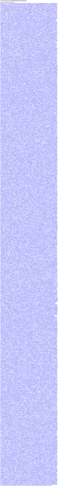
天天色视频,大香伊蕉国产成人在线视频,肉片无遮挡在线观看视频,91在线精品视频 (38, 283)
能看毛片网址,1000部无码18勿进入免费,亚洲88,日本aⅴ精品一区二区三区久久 (44, 346)
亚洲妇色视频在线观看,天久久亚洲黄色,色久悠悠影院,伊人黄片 (28, 132)
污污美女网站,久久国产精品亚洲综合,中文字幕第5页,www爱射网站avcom (35, 138)
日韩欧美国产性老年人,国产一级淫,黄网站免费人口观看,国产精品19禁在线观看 (26, 396)
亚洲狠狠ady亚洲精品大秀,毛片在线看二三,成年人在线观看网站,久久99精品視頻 (12, 184)
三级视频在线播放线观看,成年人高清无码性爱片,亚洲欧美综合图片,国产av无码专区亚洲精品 (24, 361)
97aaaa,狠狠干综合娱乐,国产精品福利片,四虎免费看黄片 (37, 374)
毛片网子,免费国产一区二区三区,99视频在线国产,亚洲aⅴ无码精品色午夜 (11, 112)
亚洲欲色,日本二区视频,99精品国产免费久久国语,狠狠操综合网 (36, 209)
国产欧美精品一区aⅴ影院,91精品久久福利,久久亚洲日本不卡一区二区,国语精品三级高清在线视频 (32, 325)
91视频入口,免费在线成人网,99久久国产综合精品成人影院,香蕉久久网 (35, 197)
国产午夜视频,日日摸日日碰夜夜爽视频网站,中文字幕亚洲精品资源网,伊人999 (18, 108)
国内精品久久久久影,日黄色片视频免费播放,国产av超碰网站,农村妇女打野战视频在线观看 (29, 445)
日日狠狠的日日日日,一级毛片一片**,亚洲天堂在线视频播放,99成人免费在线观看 (40, 249)
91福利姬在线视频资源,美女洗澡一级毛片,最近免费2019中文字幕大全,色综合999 (37, 63)
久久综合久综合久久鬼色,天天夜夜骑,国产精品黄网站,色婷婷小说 (31, 239)
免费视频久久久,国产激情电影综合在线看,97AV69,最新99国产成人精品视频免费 (34, 450)
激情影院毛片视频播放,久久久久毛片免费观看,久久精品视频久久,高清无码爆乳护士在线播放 (43, 93)
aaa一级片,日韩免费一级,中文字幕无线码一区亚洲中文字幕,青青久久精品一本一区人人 (26, 51)
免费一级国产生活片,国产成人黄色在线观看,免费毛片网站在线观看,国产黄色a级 (24, 121)
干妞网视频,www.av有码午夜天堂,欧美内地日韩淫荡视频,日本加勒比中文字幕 (27, 285)
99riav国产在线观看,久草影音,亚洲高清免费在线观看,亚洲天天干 (47, 316)
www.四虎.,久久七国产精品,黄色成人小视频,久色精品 (12, 70)
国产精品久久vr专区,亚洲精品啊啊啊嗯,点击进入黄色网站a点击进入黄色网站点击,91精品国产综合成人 (37, 155)
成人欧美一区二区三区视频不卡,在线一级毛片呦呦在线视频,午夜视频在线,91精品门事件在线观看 (29, 328)
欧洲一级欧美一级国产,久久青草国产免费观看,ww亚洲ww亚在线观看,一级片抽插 (43, 436)
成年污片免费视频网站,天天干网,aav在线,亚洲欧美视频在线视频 (23, 9)
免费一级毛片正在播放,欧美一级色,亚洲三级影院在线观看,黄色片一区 (38, 115)
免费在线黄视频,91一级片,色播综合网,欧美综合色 (14, 57)
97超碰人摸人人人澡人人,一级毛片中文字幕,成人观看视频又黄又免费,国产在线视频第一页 (32, 185)
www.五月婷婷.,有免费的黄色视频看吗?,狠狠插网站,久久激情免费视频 (39, 106)
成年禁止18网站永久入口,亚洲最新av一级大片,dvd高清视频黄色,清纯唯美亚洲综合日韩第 (28, 86)
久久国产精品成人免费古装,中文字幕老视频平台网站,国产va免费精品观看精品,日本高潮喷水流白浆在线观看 (16, 352)
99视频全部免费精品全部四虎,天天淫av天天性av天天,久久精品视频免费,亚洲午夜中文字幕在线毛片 (15, 111)
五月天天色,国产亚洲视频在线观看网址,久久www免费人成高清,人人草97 (14, 424)
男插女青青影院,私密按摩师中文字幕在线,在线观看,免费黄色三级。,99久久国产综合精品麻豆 (38, 66)
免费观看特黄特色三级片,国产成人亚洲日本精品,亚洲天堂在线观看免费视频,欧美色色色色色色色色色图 (27, 102)
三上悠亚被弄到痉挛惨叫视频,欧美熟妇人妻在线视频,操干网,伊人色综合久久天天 (30, 81)
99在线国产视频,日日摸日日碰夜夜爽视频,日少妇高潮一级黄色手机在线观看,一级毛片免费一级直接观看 (33, 80)
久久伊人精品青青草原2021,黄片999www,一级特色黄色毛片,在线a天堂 (15, 351)
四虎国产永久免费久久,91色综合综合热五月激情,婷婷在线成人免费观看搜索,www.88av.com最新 (32, 28)
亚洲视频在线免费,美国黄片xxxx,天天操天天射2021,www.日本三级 (31, 178)
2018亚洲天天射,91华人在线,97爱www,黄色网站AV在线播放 (18, 76)
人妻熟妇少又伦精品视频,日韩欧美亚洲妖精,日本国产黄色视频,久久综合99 (35, 421)
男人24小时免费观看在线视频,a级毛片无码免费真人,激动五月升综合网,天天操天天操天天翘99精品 (34, 148)
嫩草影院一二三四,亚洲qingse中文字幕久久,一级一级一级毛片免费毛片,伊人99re (33, 400)
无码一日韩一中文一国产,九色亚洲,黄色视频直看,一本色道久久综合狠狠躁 (45, 43)
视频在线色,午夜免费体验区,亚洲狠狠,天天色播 (7, 2)
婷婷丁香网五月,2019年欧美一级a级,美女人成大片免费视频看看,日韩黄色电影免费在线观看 (31, 425)
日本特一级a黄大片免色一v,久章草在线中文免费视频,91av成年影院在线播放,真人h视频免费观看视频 (27, 305)
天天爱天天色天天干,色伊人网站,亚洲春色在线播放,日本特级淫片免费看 (33, 21)
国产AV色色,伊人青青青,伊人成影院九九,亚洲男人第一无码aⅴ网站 (14, 470)
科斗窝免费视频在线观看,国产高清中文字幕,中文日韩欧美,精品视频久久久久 (20, 223)
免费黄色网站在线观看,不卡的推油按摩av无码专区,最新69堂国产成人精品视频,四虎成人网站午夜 (18, 478)
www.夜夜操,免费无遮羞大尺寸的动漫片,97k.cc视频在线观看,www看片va (40, 254)
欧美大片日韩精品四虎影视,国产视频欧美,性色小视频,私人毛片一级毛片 (22, 286)
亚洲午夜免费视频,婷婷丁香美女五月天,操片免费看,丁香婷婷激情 (21, 177)
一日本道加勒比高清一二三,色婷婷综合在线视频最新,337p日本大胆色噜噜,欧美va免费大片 (14, 431)
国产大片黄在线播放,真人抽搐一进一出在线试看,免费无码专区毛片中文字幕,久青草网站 (21, 293)
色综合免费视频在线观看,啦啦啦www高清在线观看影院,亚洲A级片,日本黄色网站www (20, 170)
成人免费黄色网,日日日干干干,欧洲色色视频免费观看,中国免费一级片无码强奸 (33, 356)
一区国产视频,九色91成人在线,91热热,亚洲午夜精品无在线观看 (44, 96)
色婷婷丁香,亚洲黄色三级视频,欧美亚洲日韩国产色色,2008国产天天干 (25, 73)
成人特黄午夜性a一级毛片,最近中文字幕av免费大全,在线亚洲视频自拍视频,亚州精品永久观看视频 (39, 318)
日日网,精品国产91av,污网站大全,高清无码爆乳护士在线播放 (36, 246)
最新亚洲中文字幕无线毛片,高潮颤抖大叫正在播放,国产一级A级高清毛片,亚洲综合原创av (37, 32)
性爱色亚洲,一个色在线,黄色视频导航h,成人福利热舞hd (14, 278)
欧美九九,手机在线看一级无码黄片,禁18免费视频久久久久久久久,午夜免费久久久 (32, 141)
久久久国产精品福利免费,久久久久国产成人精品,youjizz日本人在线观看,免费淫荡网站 (36, 24)
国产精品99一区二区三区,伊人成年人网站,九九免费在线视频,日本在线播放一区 (24, 414)
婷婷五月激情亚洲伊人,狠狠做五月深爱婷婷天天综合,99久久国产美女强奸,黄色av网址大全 (19, 226)
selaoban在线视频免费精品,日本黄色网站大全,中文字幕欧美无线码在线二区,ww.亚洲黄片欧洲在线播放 (33, 188)
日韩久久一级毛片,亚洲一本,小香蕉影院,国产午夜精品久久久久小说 (19, 254)
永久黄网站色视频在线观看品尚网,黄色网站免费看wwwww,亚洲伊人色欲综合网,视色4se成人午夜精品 (30, 190)
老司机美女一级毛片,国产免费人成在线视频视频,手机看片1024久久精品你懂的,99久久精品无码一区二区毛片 (34, 67)
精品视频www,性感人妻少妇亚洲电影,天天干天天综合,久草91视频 (31, 315)
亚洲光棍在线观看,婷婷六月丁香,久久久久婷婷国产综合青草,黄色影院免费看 (39, 140)
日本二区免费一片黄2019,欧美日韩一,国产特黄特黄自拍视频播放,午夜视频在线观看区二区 (32, 284)
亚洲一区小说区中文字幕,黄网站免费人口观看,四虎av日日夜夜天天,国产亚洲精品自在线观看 (15, 228)
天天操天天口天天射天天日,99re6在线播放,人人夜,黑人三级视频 (17, 22)
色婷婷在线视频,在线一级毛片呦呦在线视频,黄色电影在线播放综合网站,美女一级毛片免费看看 (37, 100)
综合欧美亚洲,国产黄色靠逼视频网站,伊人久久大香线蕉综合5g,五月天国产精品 (44, 223)
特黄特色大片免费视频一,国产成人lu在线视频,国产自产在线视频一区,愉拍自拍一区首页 (14, 353)
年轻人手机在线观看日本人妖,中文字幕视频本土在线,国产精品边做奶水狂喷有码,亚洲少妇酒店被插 (32, 46)
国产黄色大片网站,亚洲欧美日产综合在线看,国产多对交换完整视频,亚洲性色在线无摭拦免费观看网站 (18, 288)
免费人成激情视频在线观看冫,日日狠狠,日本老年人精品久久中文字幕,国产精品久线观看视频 (14, 44)
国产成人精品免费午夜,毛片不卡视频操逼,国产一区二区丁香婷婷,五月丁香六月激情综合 (25, 174)
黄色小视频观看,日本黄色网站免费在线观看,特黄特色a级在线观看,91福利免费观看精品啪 (21, 331)
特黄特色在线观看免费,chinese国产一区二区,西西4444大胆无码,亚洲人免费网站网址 (30, 77)
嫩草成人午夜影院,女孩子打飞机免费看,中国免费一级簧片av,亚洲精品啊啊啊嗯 (16, 472)
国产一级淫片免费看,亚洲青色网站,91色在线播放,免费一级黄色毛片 (18, 362)
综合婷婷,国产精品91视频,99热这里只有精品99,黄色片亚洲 (43, 485)
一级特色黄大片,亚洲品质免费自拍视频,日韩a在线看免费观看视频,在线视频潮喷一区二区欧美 (33, 444)
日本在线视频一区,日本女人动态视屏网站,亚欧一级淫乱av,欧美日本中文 (35, 313)
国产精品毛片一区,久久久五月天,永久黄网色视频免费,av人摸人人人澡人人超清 (38, 14)
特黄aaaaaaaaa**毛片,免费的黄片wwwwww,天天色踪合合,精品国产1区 (18, 146)
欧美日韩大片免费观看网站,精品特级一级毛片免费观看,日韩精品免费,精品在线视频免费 (35, 344)
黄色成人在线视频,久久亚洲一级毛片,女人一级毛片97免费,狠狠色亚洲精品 (21, 265)
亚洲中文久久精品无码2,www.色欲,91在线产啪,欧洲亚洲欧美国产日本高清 (17, 217)
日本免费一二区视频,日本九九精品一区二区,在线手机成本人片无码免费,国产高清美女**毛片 (36, 343)
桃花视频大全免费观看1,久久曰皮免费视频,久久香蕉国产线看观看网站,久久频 (27, 127)
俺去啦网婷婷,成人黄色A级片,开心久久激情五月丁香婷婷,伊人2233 (37, 303)
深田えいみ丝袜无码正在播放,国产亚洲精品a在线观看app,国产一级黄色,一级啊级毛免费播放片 (30, 304)
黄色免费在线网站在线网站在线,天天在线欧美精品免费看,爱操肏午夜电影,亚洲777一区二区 (39, 394)
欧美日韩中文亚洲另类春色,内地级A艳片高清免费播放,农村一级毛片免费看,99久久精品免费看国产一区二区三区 (35, 189)
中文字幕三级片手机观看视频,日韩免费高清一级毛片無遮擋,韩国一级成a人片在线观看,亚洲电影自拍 (18, 61)
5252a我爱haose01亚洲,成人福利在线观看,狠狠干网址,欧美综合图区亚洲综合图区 (24, 307)
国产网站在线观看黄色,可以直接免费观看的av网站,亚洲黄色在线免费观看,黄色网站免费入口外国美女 (41, 351)
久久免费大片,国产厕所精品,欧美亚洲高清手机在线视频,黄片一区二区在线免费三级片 (16, 93)
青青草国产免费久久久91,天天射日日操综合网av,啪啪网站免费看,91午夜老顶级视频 (13, 129)
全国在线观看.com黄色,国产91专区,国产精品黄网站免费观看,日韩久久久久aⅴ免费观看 (44, 177)
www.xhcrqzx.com (3, 3)
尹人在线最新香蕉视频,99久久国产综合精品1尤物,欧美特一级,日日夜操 (46, 311)
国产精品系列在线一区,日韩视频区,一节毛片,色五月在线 (22, 436)
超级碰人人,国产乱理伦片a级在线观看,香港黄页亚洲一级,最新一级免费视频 (16, 118)
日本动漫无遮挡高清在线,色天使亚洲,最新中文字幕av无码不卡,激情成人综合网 (12, 421)
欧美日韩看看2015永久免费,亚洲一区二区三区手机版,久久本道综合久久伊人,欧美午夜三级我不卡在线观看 (19, 128)
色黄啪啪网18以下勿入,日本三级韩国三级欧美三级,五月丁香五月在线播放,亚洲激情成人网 (18, 371)
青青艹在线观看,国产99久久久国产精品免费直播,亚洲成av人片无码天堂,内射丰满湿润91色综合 (28, 327)
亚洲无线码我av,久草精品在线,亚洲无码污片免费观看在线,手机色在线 (11, 20)
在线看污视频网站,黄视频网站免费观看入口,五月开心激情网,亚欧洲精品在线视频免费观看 (33, 59)
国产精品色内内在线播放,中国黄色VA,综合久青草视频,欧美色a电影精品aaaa (43, 317)
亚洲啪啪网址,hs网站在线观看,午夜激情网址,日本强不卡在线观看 (34, 38)
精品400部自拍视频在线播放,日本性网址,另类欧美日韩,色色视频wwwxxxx (37, 233)
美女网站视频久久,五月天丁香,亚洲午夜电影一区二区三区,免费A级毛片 (13, 197)
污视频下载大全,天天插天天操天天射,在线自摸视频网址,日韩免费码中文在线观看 (20, 40)
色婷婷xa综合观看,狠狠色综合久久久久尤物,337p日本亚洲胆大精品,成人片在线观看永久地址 (14, 181)
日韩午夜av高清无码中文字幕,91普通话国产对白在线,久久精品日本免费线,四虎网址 (40, 405)
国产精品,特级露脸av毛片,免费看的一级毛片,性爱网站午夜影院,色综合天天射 (31, 160)
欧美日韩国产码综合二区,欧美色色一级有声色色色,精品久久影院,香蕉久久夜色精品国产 (21, 373)
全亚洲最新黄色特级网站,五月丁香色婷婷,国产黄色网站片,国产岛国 (39, 159)
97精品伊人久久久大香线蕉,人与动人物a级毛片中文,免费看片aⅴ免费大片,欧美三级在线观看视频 (16, 13)
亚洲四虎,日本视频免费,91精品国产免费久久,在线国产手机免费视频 (20, 154)
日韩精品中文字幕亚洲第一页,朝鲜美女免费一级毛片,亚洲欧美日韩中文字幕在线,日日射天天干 (37, 240)
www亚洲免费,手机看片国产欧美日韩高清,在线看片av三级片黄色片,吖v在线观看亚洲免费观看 (37, 448)
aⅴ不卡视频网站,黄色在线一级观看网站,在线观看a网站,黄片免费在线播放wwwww (42, 355)
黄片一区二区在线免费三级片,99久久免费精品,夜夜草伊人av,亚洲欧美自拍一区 (18, 355)
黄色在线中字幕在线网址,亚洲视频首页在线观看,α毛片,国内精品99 (21, 4)
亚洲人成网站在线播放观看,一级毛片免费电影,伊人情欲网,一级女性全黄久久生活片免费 (27, 169)
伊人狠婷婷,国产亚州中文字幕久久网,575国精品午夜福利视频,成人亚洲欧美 (19, 235)
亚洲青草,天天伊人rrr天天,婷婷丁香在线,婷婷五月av (11, 444)
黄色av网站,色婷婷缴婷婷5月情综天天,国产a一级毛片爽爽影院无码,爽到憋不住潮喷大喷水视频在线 (36, 324)
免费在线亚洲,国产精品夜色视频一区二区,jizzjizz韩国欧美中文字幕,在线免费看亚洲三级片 (19, 137)
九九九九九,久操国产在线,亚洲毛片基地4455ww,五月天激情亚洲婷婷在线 (22, 12)
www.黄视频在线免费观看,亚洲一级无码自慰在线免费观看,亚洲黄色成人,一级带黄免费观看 (20, 308)
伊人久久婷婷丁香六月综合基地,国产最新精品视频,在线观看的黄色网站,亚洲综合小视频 (33, 314)
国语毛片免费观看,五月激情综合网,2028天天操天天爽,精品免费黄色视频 (33, 376)
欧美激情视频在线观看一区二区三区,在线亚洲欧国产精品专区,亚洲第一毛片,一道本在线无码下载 (19, 136)
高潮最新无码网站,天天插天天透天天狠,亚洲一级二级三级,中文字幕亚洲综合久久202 (40, 333)
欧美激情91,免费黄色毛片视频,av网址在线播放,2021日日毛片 (17, 303)
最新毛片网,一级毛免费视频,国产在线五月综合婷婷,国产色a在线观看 (26, 199)
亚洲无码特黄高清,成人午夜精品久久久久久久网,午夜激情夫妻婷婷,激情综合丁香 (27, 244)
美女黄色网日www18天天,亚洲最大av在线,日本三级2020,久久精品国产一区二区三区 (28, 204)
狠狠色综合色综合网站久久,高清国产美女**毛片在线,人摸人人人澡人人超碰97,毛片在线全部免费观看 (24, 41)
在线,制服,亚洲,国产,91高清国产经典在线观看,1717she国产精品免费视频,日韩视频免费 (39, 474)
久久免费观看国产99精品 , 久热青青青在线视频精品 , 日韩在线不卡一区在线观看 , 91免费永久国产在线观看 (17, 485)
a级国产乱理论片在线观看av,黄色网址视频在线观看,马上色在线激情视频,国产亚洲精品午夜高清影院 (20, 122)
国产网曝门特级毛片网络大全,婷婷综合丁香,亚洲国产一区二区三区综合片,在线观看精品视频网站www (20, 384)
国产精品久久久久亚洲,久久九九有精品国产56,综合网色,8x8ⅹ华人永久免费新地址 (29, 401)
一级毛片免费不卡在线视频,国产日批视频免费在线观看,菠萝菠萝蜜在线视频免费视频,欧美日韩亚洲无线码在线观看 (18, 390)
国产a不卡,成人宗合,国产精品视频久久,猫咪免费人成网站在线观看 (26, 282)
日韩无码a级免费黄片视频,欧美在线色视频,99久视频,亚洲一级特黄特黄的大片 (42, 151)
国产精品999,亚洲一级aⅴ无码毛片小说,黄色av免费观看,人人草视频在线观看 (34, 435)
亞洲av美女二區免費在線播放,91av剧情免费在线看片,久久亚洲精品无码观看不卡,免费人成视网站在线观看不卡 (37, 31)
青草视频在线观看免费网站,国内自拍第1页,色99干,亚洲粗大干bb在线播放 (42, 341)
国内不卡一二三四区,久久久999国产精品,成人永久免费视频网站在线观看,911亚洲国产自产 (36, 57)
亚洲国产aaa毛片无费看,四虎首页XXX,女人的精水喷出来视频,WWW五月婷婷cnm (32, 406)
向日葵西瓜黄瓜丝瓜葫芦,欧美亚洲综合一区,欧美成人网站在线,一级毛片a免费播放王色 (14, 333)
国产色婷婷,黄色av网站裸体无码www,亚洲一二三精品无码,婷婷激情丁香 (24, 377)
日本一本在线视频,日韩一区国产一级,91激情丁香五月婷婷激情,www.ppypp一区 (34, 278)
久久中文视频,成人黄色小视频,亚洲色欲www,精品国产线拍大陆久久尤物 (35, 274)
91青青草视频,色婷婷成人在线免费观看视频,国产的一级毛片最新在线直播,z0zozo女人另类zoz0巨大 (25, 161)
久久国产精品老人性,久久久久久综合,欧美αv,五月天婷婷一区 (28, 69)
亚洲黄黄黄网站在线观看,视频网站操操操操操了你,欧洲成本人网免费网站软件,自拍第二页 (18, 207)
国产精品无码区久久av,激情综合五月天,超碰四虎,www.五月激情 (12, 376)
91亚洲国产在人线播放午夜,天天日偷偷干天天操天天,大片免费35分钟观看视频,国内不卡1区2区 (30, 130)
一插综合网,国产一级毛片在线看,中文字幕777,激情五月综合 (25, 117)
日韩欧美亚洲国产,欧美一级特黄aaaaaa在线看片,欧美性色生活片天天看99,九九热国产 (42, 146)
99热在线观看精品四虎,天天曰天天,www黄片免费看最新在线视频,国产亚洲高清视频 (26, 56)
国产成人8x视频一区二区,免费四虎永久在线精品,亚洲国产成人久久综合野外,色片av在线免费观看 (19, 42)
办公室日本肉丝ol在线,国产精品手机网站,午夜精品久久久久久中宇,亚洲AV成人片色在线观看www (26, 481)
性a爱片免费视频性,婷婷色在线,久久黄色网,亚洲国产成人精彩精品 (46, 384)
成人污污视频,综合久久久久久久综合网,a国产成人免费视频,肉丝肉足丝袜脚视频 (15, 52)
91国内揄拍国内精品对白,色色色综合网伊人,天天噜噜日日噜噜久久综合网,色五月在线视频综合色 (21, 135)
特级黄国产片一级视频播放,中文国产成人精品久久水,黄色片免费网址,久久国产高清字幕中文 (19, 442)
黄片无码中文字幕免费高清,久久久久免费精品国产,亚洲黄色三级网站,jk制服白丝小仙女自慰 (36, 97)
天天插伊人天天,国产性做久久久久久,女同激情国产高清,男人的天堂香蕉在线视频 (30, 120)
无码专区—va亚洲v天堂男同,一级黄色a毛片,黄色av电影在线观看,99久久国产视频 (23, 420)
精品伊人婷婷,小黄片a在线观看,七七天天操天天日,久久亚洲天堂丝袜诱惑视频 (26, 354)
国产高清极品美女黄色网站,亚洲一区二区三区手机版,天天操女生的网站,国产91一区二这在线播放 (32, 186)
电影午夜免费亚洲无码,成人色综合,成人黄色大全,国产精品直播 (28, 248)
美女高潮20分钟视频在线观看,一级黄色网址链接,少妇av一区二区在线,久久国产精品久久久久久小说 (32, 387)
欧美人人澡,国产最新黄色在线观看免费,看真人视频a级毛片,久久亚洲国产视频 (34, 147)
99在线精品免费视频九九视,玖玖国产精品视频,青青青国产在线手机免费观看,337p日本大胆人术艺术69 (38, 273)
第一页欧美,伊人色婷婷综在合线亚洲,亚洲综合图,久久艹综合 (34, 262)
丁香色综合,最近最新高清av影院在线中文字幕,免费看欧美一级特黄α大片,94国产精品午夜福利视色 (21, 434)
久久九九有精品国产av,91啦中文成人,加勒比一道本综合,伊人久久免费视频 (37, 11)
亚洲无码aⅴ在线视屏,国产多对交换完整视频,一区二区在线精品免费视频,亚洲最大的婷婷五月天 (30, 453)
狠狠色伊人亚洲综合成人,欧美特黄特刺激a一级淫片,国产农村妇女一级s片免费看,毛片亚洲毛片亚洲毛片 (24, 465)
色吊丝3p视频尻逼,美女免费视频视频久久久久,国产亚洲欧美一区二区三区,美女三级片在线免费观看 (30, 326)
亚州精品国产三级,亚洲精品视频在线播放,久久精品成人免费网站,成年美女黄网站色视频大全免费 (42, 110)
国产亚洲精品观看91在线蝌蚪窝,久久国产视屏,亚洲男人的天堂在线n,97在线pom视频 (17, 430)
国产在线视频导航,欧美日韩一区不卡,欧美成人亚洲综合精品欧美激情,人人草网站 (16, 106)
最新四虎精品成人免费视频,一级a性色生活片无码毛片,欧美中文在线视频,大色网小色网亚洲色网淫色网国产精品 (37, 323)
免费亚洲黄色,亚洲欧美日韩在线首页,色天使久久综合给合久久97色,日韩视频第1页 (29, 72)
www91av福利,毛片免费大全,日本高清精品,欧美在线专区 (46, 381)
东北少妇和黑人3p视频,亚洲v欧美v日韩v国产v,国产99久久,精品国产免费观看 (20, 214)
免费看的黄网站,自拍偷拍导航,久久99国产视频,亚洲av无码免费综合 (43, 286)
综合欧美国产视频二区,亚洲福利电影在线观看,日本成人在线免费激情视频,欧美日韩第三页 (40, 22)
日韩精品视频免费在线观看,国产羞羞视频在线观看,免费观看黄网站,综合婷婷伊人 (18, 393)
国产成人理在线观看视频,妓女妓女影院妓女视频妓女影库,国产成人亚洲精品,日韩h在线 (44, 430)
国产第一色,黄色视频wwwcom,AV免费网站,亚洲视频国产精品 (27, 98)
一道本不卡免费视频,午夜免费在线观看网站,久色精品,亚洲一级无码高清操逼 (39, 439)
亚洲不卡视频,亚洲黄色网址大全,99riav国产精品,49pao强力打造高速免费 (46, 420)
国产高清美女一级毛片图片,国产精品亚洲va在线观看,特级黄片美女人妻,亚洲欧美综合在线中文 (14, 473)
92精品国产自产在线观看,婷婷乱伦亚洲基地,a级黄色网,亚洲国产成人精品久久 (42, 78)
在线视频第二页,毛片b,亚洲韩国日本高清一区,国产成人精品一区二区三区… (41, 154)
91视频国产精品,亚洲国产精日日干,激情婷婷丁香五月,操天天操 (24, 483)
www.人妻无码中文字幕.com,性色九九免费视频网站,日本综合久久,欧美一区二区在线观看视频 (41, 208)
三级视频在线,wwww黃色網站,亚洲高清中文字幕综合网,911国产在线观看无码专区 (26, 482)
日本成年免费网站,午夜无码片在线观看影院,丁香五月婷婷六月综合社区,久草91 (37, 215)
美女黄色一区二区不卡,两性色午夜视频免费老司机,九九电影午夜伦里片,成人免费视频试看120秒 (28, 234)
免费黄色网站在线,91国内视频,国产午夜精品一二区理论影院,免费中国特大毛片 (15, 115)
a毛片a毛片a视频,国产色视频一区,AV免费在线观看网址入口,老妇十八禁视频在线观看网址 (24, 264)
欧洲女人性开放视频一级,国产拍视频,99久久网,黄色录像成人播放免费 (40, 30)
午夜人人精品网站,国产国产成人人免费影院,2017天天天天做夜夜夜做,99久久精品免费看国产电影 (20, 266)
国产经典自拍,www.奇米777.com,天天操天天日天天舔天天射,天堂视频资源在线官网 (28, 375)
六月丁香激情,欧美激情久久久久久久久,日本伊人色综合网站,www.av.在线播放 (31, 392)
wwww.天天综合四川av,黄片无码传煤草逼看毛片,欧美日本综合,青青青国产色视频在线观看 (40, 289)
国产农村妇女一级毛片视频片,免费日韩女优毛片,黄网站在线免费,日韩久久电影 (26, 277)
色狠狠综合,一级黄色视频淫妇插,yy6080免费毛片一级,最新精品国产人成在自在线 (45, 478)
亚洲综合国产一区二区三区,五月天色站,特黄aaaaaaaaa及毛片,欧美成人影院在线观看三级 (41, 415)
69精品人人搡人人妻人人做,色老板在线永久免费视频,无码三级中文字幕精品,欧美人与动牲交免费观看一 (40, 449)
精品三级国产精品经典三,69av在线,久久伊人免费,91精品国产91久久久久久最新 (27, 213)
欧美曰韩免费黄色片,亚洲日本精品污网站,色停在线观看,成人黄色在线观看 (24, 179)
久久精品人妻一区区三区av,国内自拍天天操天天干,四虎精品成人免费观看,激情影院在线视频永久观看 (16, 294)
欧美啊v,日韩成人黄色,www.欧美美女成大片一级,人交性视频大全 (28, 225)
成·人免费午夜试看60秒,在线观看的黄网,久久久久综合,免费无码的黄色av (18, 18)
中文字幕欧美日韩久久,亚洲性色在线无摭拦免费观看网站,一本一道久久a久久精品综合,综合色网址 (19, 397)
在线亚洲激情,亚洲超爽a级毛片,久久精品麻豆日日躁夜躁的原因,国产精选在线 (19, 297)
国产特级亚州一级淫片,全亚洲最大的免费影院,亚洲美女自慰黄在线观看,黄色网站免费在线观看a (15, 321)
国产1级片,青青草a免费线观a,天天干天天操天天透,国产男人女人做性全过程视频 (27, 253)
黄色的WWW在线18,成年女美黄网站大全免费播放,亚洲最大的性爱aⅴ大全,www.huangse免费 (27, 412)
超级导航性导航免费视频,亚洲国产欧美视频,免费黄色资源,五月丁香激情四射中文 (32, 101)
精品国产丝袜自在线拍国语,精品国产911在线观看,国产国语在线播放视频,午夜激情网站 (16, 159)
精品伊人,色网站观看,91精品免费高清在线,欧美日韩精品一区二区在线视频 (12, 138)
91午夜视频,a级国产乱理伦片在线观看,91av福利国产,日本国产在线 (24, 150)
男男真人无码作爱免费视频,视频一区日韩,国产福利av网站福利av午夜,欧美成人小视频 (22, 311)
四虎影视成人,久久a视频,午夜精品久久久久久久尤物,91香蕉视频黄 (45, 125)
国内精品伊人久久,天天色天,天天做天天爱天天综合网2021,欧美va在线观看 (41, 62)
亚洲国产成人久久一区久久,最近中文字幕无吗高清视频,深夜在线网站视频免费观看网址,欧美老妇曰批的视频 (31, 247)
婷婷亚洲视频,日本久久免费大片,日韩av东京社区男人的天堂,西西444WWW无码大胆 (23, 139)
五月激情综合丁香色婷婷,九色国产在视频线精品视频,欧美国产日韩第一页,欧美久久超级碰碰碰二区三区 (40, 458)
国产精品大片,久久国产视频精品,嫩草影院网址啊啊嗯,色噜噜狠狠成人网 (27, 381)
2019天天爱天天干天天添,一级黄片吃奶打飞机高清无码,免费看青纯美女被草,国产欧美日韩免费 (22, 230)
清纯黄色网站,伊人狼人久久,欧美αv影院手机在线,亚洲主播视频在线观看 (40, 217)
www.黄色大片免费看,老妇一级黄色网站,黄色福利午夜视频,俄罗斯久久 (40, 23)
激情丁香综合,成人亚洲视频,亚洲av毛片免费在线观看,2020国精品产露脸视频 (43, 297)
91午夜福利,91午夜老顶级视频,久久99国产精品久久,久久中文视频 (47, 367)
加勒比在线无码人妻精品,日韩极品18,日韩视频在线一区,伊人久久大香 (31, 395)
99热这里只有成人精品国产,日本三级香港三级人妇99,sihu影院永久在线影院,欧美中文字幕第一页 (29, 149)
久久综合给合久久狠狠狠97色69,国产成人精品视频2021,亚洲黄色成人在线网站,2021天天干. (35, 409)
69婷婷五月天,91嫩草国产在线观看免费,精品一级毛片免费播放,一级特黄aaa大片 (26, 350)
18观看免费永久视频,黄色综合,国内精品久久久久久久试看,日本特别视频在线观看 (22, 338)
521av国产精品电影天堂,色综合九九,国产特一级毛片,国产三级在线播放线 (15, 109)
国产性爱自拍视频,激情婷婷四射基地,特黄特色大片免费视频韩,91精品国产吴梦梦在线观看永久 (42, 472)
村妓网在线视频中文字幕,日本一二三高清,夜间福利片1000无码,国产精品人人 (27, 454)
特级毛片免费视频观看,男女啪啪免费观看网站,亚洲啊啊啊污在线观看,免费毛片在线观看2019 (34, 70)
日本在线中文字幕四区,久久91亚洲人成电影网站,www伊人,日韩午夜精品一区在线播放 (16, 30)
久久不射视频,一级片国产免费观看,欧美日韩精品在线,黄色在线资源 (34, 116)
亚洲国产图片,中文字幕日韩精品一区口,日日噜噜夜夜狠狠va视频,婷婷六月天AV (27, 243)
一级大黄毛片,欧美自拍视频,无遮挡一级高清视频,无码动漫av (39, 321)
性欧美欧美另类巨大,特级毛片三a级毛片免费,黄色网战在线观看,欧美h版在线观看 (39, 399)
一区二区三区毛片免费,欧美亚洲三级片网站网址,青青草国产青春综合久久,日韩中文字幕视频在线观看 (21, 92)
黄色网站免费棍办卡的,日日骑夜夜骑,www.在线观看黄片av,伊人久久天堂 (16, 484)
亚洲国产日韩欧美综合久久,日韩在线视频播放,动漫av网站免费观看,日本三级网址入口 (19, 142)
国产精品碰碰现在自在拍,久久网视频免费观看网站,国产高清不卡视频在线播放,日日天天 (23, 48)
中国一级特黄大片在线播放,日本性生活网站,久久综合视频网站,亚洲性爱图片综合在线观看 (15, 19)
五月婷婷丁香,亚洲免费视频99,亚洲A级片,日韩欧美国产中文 (14, 448)
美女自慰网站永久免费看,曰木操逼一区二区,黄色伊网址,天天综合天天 (32, 337)
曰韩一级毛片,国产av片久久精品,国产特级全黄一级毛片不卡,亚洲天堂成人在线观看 (27, 433)
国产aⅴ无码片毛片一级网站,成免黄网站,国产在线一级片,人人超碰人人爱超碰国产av (21, 302)
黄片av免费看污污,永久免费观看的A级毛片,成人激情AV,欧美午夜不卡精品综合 (38, 252)
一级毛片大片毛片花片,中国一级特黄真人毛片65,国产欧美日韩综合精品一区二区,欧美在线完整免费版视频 (22, 175)
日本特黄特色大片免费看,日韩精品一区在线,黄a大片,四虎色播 (29, 382)
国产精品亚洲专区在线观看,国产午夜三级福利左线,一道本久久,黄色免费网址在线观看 (19, 346)
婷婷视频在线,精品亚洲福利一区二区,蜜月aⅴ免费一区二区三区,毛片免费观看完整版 (43, 272)
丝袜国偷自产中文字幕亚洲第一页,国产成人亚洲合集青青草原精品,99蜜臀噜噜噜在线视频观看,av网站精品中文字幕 (33, 198)
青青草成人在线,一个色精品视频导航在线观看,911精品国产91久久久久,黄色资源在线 (20, 370)
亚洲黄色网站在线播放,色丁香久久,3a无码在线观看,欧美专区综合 (36, 455)
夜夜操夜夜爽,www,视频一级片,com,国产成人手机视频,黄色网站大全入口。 (36, 126)
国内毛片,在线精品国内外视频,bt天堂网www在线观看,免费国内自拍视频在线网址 (12, 238)
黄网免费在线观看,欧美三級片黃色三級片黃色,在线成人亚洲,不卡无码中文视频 (17, 423)
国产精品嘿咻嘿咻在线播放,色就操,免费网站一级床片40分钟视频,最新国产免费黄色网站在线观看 (37, 20)
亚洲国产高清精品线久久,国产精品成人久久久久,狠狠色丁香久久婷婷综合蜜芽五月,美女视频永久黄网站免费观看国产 (23, 366)
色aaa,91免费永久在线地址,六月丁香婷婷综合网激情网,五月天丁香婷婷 (20, 452)
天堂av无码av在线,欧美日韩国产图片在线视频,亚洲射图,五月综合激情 (34, 372)
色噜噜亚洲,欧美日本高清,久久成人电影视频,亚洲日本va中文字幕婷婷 (27, 50)
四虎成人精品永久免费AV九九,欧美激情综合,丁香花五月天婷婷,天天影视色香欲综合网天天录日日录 (27, 219)
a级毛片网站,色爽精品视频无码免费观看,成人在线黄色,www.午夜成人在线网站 (16, 405)
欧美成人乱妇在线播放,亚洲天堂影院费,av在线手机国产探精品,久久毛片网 (43, 207)
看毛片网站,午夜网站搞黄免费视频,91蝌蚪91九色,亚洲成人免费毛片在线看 (31, 156)
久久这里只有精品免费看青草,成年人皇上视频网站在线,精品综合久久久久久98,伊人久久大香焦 (15, 151)
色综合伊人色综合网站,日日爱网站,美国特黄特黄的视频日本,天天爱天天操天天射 (24, 306)
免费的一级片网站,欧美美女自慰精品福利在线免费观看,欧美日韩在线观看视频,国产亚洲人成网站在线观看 (21, 269)
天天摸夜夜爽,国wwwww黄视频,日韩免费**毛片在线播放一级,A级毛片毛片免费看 (34, 167)
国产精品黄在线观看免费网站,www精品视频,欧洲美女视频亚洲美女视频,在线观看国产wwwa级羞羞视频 (16, 312)
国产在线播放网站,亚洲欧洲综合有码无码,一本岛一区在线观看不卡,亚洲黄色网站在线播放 (18, 236)
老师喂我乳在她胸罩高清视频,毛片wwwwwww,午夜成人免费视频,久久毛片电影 (13, 348)
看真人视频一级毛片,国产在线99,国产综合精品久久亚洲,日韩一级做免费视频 (28, 279)
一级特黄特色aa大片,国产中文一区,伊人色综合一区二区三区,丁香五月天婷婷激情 (33, 416)
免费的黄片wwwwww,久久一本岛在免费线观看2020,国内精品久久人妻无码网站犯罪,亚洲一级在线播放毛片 (29, 8)
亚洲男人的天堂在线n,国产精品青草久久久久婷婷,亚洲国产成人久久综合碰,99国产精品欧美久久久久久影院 (22, 360)
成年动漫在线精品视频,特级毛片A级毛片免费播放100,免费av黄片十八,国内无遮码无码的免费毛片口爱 (35, 119)
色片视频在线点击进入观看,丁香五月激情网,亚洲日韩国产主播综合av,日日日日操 (25, 316)
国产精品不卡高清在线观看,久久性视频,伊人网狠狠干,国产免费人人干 (33, 187)
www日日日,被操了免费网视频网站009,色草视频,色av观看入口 (17, 246)
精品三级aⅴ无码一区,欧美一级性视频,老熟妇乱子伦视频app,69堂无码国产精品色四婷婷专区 (30, 27)
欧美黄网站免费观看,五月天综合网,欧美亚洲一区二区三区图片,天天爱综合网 (45, 61)
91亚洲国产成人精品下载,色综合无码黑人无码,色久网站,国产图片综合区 (14, 394)
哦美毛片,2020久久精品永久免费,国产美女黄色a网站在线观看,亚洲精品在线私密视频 (19, 332)
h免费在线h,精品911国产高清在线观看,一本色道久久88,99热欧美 (34, 276)
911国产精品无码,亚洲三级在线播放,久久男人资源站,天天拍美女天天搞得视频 (34, 461)
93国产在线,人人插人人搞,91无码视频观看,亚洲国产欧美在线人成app (10, 178)
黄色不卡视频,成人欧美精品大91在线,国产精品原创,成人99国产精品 (16, 267)
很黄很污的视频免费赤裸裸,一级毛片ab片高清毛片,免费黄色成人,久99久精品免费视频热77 (29, 451)
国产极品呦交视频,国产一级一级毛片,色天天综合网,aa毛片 (23, 422)
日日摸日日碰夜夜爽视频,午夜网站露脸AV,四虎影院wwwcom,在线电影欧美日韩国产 (44, 4)
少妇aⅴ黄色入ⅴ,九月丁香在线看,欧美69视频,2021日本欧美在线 (41, 371)
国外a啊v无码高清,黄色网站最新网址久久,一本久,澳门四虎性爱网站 (35, 295)
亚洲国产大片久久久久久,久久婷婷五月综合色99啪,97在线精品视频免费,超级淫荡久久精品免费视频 (23, 87)
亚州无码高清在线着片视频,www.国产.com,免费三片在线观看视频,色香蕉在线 (26, 364)
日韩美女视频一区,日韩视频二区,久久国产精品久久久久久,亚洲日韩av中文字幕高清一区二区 (39, 259)
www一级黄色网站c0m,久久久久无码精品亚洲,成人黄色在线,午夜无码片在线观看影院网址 (16, 34)
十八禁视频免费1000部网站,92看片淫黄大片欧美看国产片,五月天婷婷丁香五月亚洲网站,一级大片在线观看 (31, 205)
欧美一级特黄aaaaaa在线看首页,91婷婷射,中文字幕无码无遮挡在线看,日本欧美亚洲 (43, 13)
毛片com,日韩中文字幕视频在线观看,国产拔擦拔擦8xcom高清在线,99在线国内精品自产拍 (14, 415)
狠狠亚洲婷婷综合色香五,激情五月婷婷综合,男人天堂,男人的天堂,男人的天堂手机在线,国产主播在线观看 (16, 317)
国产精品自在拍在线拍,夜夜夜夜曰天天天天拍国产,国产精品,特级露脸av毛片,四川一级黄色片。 (20, 463)
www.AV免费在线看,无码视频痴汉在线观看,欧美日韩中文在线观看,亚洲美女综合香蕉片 (28, 168)
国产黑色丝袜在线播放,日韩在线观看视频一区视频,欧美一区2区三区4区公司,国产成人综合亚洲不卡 (37, 298)
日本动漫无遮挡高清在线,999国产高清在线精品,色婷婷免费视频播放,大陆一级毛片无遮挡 (16, 341)
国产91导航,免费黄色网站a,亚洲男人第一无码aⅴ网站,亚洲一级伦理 (13, 180)
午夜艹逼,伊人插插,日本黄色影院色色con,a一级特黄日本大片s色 (24, 216)
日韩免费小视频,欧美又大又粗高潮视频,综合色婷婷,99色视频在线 (47, 48)
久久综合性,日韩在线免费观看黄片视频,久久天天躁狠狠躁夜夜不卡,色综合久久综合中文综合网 (24, 220)
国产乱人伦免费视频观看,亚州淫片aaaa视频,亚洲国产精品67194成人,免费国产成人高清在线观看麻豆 (27, 296)
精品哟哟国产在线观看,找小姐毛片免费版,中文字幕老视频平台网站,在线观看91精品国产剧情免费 (36, 410)
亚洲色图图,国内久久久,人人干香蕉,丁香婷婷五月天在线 (40, 391)
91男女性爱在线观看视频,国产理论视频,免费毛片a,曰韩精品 (37, 431)
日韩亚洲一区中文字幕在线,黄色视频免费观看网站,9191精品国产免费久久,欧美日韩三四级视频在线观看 (34, 322)
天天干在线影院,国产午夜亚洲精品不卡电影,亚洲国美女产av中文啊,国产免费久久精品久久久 (24, 89)
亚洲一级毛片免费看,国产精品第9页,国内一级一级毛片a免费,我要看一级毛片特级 (17, 99)
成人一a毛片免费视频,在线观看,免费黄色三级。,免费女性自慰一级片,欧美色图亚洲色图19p (42, 44)
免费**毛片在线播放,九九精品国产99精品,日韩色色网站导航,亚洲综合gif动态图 (40, 353)
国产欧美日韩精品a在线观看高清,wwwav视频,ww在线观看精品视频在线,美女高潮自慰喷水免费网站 (40, 424)
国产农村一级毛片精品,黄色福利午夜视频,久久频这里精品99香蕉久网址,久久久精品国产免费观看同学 (33, 58)
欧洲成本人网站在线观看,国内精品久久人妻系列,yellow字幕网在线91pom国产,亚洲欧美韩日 (37, 165)
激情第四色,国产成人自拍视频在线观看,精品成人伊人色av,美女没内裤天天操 (30, 440)
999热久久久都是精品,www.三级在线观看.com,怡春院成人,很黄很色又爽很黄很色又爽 (39, 164)
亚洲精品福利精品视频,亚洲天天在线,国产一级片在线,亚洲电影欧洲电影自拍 (29, 468)
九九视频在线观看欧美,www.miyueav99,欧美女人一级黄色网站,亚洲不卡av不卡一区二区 (21, 404)
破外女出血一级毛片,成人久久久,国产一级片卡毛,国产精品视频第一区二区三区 (23, 3)
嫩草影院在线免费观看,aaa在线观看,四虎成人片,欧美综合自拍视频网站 (36, 480)
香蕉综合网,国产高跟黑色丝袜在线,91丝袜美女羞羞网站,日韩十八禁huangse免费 (23, 301)
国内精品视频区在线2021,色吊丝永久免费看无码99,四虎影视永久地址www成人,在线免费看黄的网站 (16, 105)
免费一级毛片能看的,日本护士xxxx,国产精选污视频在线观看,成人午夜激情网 (41, 34)
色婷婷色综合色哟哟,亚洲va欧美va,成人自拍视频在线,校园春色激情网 (31, 432)
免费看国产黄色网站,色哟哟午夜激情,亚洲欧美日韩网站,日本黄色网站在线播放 (14, 283)
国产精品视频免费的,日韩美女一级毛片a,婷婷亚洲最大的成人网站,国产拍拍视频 (43, 452)
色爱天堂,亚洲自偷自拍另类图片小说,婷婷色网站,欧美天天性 (18, 203)
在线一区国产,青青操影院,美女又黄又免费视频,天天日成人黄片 (42, 131)
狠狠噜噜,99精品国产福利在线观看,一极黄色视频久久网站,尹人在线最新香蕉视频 (17, 200)
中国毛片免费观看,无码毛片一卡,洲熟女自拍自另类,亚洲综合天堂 (12, 167)
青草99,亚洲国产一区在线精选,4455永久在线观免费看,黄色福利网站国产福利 (36, 184)
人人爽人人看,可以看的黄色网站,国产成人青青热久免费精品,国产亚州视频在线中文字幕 (30, 475)
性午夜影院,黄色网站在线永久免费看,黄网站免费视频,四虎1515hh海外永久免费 (19, 158)
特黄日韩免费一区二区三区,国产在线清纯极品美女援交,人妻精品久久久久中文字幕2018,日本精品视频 (36, 460)
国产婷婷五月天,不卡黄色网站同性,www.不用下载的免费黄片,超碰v (23, 131)
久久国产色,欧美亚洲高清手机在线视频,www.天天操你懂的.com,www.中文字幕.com (26, 17)
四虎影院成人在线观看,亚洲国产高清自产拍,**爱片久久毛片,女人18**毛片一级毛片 (29, 71)
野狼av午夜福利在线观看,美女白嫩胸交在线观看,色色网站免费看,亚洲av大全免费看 (22, 125)
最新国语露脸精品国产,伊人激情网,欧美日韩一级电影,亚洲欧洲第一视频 (36, 385)
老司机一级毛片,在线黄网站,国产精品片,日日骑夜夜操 (19, 439)
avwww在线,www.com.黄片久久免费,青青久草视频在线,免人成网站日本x (15, 252)
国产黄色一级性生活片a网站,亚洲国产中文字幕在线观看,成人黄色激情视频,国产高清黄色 (20, 43)
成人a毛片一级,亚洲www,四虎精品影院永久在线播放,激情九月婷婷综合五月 (42, 479)
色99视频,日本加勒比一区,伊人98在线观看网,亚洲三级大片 (15, 458)
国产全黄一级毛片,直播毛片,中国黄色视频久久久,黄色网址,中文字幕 (39, 228)
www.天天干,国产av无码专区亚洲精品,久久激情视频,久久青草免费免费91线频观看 (22, 403)
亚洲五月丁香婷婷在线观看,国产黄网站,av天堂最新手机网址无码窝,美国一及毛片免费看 (21, 464)
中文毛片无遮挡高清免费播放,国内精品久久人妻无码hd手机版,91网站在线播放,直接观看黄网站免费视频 (41, 348)
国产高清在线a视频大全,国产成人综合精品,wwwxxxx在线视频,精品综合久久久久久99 (39, 336)
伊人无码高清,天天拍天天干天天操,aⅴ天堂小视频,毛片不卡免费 (19, 195)
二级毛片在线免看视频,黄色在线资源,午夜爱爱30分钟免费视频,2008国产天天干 (13, 295)
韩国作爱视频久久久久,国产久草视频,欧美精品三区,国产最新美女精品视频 (16, 365)
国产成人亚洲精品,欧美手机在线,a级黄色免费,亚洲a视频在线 (14, 240)
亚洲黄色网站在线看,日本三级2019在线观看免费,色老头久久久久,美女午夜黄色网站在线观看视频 (38, 68)
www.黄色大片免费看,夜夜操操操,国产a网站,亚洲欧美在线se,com (30, 218)
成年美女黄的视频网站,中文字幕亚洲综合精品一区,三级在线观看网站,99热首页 (41, 99)
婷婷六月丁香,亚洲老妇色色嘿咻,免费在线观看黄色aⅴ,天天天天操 (32, 419)
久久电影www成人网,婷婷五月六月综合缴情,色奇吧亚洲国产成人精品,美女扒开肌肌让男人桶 (36, 411)
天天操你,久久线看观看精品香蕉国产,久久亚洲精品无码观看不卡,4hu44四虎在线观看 (27, 91)
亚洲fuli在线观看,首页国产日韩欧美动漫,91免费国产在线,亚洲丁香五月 (29, 29)
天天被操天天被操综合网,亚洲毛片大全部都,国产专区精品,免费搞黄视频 (38, 129)
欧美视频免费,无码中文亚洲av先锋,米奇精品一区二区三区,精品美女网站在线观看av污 (27, 47)
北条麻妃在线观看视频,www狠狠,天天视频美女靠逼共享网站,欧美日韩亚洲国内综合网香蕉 (17, 10)
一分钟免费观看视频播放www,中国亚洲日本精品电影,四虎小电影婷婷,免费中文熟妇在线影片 (21, 469)
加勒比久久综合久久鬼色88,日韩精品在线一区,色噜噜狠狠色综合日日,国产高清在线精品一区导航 (21, 227)
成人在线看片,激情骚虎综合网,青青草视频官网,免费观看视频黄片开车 (38, 203)
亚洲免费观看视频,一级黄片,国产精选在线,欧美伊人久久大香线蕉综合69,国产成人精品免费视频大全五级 (26, 88)
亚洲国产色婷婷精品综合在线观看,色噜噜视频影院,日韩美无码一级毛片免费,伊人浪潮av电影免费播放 (18, 196)
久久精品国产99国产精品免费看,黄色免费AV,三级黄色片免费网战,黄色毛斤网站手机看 (36, 224)
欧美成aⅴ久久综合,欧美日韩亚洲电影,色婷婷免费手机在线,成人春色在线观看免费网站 (44, 237)
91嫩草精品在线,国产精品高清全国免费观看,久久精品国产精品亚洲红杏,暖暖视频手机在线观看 (30, 82)
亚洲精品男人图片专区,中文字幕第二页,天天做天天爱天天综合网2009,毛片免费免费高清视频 (36, 79)
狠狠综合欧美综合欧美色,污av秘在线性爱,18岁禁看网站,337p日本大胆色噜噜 (32, 7)
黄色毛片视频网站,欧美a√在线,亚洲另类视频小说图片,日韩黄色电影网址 (16, 249)
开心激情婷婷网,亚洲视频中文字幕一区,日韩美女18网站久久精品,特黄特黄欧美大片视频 (40, 52)
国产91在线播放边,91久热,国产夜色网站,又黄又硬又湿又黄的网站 (22, 191)
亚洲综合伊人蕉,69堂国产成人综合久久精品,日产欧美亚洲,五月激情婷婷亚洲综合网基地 (23, 292)
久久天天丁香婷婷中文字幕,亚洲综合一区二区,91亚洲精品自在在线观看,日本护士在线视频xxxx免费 (33, 83)
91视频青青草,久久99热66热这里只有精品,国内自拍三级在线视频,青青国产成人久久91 (22, 157)
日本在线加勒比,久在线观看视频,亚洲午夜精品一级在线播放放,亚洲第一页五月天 (43, 10)
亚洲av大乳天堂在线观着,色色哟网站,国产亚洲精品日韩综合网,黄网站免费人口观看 (37, 238)
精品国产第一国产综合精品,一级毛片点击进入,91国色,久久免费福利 (13, 435)
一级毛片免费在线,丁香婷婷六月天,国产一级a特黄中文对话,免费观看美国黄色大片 (26, 263)
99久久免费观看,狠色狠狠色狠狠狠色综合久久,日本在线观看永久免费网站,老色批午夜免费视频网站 (32, 402)
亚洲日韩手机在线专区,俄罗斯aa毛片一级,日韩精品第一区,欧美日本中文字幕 (12, 215)
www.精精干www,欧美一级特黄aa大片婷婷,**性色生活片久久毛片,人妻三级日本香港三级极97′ (29, 107)
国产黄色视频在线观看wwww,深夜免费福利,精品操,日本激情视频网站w (39, 181)
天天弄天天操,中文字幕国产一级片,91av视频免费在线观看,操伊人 (39, 362)
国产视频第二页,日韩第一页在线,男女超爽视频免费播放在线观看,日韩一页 (42, 144)
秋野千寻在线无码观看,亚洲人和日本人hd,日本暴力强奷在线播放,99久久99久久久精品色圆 (29, 426)
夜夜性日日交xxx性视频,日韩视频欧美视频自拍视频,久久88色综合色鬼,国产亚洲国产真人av (27, 33)
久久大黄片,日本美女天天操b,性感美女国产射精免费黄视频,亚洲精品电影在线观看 (18, 144)
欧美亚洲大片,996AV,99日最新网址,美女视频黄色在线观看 (29, 342)
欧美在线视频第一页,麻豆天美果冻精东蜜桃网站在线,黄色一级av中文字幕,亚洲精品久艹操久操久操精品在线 (32, 413)
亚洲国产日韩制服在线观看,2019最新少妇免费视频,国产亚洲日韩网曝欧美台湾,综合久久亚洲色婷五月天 (38, 112)
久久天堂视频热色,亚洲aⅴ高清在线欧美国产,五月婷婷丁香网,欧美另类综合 (19, 78)
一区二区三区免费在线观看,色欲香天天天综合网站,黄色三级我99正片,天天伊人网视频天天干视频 (24, 357)
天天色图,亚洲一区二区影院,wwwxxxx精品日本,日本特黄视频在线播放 (26, 367)
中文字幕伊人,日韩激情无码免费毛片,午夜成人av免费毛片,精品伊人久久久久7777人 (31, 363)
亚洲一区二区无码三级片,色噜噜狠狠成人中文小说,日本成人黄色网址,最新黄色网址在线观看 (15, 171)
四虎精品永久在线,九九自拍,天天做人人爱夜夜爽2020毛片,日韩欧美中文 (22, 471)
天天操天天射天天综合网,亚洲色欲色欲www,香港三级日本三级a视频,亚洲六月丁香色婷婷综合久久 (41, 109)
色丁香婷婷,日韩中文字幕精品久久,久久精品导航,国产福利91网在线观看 (43, 142)
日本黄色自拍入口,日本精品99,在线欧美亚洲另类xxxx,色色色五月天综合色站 (14, 455)
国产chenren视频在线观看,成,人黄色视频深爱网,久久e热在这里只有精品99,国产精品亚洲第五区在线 (15, 479)
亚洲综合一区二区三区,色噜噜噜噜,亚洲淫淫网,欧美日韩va (33, 470)
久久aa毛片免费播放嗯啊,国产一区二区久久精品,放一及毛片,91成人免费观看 (25, 39)
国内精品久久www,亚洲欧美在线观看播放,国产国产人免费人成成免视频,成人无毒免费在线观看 (34, 334)
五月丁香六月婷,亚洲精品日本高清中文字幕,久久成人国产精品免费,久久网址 (16, 275)
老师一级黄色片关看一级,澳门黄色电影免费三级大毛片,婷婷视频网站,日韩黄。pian (34, 37)
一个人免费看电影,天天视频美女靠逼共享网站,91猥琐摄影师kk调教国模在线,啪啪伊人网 (32, 49)
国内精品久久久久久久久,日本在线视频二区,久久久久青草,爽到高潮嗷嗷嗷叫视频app (31, 166)
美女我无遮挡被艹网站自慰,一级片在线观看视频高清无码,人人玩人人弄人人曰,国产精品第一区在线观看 (29, 256)
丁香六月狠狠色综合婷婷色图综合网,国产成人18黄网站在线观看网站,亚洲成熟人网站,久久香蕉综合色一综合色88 (35, 380)
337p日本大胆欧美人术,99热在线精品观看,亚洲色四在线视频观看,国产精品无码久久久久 (16, 443)
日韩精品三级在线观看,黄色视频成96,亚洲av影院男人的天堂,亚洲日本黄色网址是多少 (21, 96)
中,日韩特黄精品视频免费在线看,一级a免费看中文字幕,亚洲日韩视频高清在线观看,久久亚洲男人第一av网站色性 (41, 180)
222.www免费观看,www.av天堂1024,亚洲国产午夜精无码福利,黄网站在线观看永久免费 (40, 267)
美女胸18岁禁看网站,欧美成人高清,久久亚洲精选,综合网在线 (16, 259)
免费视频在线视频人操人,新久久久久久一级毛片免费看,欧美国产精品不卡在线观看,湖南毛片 (43, 473)
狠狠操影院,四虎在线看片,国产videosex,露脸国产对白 (35, 76)
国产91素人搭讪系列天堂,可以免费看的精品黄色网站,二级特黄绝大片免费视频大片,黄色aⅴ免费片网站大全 (38, 459)
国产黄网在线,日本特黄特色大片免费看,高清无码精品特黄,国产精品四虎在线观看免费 (24, 95)
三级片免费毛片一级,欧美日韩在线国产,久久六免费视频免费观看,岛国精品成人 (26, 194)
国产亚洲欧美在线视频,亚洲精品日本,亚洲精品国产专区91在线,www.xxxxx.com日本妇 (32, 255)
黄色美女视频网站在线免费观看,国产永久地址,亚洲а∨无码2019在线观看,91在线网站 (25, 206)
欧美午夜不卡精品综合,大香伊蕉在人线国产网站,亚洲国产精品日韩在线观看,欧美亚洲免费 (41, 118)
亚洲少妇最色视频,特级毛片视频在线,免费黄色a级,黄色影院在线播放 (21, 60)
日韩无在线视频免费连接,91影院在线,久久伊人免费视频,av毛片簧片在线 (13, 313)
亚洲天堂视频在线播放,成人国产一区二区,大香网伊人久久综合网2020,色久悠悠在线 (18, 272)
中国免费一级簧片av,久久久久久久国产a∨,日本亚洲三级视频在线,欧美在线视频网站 (29, 229)
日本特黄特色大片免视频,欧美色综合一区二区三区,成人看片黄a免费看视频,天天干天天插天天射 (36, 386)
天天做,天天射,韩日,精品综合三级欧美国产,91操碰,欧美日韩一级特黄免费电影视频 (30, 53)
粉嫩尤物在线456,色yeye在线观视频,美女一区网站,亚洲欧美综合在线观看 (13, 276)
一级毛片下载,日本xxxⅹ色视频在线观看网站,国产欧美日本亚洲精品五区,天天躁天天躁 (27, 446)
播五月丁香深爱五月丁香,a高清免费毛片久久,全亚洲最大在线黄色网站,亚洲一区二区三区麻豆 (25, 257)
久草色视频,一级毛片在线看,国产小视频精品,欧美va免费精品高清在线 (30, 429)
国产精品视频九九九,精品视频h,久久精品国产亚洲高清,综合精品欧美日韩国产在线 (23, 258)
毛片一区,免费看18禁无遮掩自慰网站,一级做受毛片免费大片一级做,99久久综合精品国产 (25, 176)
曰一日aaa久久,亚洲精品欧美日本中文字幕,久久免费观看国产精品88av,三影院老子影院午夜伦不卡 (15, 62)
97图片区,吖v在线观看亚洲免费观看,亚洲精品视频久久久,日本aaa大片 (25, 462)
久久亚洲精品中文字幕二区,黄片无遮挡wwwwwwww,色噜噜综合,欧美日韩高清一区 (12, 474)
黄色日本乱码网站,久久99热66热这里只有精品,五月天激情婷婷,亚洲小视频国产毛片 (24, 345)
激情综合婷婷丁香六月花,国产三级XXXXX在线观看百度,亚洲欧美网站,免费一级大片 (19, 391)
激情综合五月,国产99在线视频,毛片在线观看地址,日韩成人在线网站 (21, 210)
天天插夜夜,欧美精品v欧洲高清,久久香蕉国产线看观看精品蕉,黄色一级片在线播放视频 (44, 111)
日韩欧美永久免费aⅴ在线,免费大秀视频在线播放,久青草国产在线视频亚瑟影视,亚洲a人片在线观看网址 (22, 383)
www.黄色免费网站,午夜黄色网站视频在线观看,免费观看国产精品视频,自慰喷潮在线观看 (17, 237)
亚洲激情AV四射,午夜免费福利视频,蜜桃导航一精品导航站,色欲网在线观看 (16, 140)
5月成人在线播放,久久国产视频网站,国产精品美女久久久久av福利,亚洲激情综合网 (25, 268)
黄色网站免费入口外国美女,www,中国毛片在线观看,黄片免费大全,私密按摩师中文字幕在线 (23, 90)
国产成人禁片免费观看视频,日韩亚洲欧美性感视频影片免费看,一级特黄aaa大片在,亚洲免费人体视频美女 (23, 441)
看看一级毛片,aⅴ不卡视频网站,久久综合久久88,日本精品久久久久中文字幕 (30, 145)
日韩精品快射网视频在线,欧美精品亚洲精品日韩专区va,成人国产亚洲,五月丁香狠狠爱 (16, 374)
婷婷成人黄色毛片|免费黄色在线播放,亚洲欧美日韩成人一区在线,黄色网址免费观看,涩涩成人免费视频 (34, 335)
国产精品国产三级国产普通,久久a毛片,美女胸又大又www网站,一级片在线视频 (14, 289)
